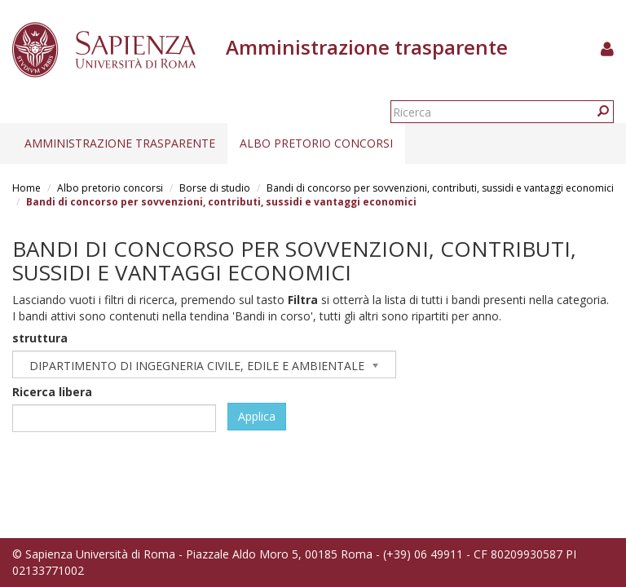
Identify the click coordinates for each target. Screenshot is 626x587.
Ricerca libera (52, 391)
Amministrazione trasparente (119, 143)
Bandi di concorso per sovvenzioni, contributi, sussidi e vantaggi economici (440, 188)
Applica (257, 416)
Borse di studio (214, 188)
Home (26, 188)
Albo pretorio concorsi (316, 143)
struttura (40, 338)
